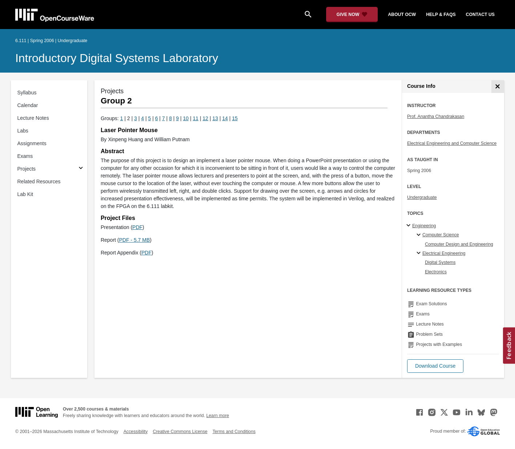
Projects (26, 169)
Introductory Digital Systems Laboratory (116, 58)
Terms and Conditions (233, 431)
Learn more (217, 415)
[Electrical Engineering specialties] (420, 253)
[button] (435, 366)
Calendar (27, 105)
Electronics (436, 271)
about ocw (402, 14)
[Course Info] (497, 86)
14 (225, 118)
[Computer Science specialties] (420, 235)
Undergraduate (422, 197)
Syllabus (27, 92)
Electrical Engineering (443, 253)
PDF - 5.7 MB (134, 240)
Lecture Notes (33, 118)
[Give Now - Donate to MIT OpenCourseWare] (352, 14)
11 (196, 118)
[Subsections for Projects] (81, 169)
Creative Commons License (180, 431)
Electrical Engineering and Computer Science (452, 143)
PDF (137, 227)
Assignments (31, 143)
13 (215, 118)
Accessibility (135, 431)
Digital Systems (440, 262)
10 (186, 118)
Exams (25, 156)
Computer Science (440, 234)
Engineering (424, 225)
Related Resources (39, 181)
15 (235, 118)
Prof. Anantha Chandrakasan (435, 116)
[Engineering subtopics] (409, 225)
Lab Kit (25, 194)
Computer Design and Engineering (459, 244)
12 (205, 118)
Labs (22, 131)
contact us (480, 14)
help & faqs (440, 14)
